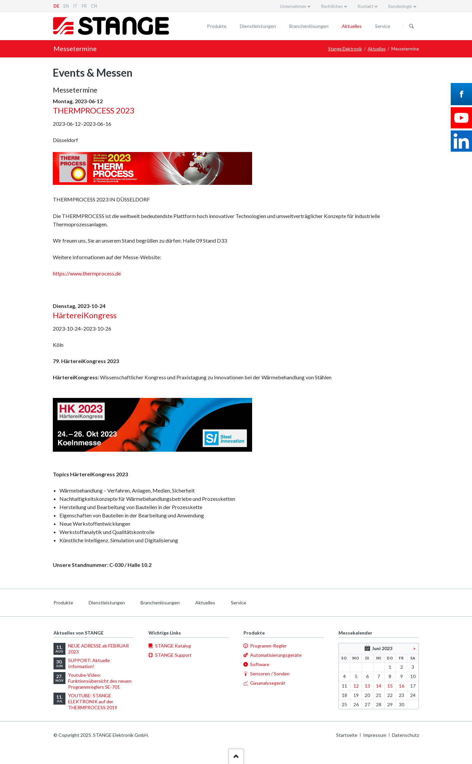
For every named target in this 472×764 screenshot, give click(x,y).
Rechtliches (332, 6)
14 (378, 686)
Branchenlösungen (309, 26)
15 (390, 686)
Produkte (217, 26)
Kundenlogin (400, 6)
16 (401, 686)
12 (356, 686)
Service (382, 26)
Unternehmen (293, 6)
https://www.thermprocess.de (87, 273)
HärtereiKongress (85, 315)
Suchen (411, 26)
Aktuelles (352, 26)
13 (367, 686)
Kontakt (365, 6)
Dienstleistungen (258, 26)
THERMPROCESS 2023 (94, 110)
